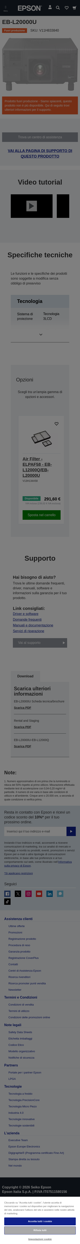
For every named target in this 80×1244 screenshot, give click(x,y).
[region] (40, 1220)
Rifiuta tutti (40, 1230)
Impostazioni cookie (40, 1239)
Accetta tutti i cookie (40, 1221)
